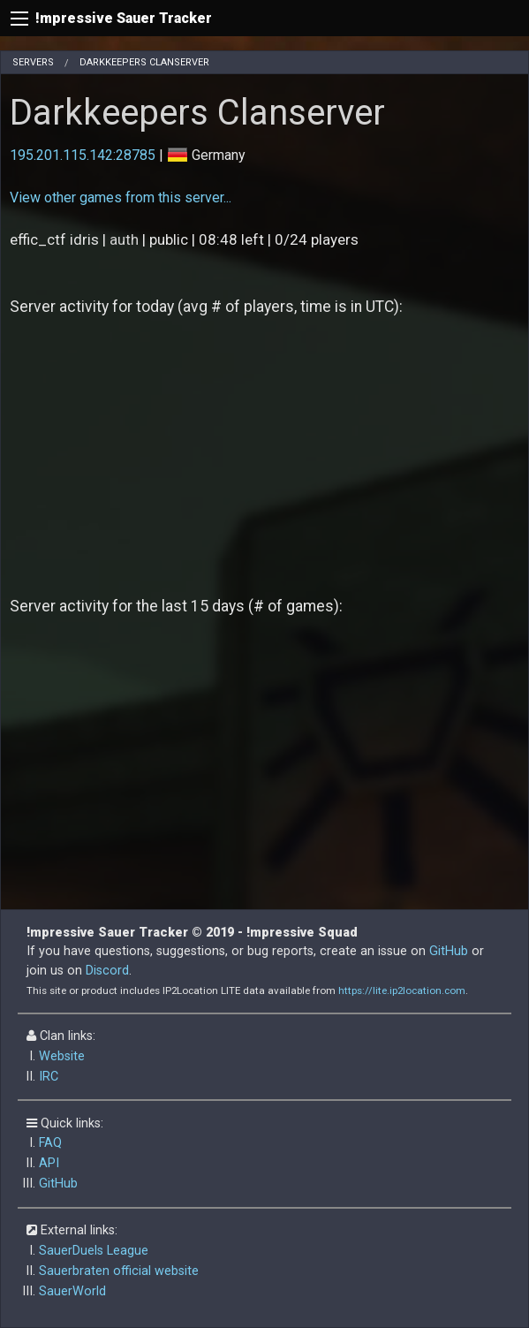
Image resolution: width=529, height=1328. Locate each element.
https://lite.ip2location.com (401, 990)
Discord (107, 970)
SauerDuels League (93, 1250)
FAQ (50, 1142)
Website (62, 1056)
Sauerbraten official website (119, 1271)
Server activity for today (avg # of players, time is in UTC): (206, 306)
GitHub (448, 951)
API (49, 1163)
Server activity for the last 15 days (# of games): (176, 606)
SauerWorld (72, 1291)
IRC (48, 1076)
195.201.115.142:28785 (82, 155)
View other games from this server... (120, 197)
